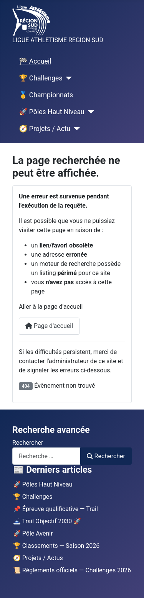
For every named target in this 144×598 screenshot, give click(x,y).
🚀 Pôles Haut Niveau (51, 112)
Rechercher (27, 442)
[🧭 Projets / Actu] (75, 128)
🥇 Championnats (46, 95)
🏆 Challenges (41, 78)
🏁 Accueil (35, 61)
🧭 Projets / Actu (45, 129)
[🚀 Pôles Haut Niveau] (89, 111)
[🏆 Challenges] (67, 78)
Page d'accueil (49, 325)
